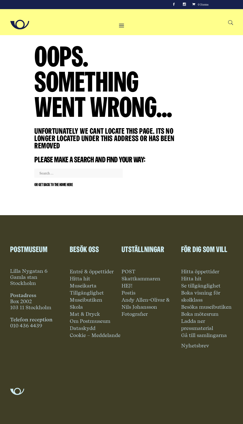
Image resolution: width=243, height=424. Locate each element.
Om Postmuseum (90, 321)
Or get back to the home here (53, 185)
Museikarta (83, 286)
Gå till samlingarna (204, 335)
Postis (128, 293)
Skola (76, 307)
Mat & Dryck (85, 314)
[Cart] (200, 4)
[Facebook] (173, 5)
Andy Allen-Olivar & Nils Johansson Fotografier (146, 307)
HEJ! (127, 286)
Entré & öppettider (92, 272)
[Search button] (230, 23)
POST (128, 272)
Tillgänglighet (87, 293)
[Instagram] (184, 5)
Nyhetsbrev (195, 346)
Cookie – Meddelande (95, 335)
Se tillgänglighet (201, 286)
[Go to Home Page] (19, 24)
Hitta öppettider (200, 272)
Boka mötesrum (199, 314)
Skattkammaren (141, 279)
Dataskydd (82, 328)
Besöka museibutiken (206, 307)
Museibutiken (86, 300)
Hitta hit (80, 279)
